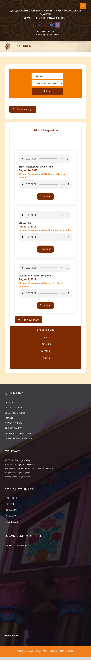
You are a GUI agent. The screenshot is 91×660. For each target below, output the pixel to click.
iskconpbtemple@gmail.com (45, 34)
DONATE (9, 418)
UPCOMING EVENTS (15, 413)
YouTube (10, 504)
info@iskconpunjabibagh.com (18, 472)
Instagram (11, 510)
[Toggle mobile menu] (83, 6)
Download (45, 196)
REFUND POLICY (13, 428)
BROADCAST (11, 402)
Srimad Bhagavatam (30, 174)
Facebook (11, 498)
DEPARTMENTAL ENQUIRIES (19, 439)
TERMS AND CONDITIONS (18, 433)
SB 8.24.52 (25, 223)
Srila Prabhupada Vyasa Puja (36, 166)
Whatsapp (11, 516)
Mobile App (11, 522)
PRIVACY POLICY (13, 423)
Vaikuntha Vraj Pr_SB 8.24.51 (36, 275)
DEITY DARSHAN (13, 407)
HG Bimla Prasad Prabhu (57, 230)
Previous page (24, 109)
